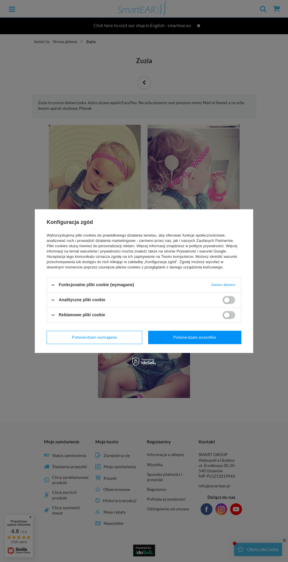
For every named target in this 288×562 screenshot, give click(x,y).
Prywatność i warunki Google (201, 251)
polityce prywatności (206, 246)
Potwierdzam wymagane (94, 337)
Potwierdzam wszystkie (194, 337)
